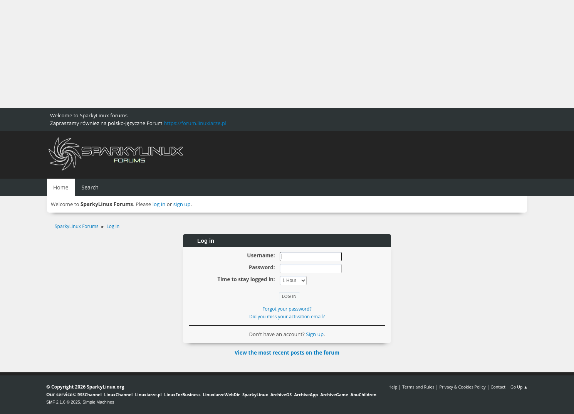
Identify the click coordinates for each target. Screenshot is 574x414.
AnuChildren (363, 394)
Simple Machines (98, 402)
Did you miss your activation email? (287, 316)
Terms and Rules (418, 387)
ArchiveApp (306, 394)
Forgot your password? (286, 309)
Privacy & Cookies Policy (462, 387)
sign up (182, 204)
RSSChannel (89, 394)
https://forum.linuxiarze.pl (195, 123)
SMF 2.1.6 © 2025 (63, 402)
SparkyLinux (255, 394)
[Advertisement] (231, 54)
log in (159, 204)
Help (392, 387)
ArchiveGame (334, 394)
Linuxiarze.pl (148, 394)
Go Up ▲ (519, 387)
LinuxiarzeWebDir (221, 394)
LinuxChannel (118, 394)
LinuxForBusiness (182, 394)
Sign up (315, 334)
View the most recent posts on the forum (287, 352)
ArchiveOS (281, 394)
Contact (497, 387)
